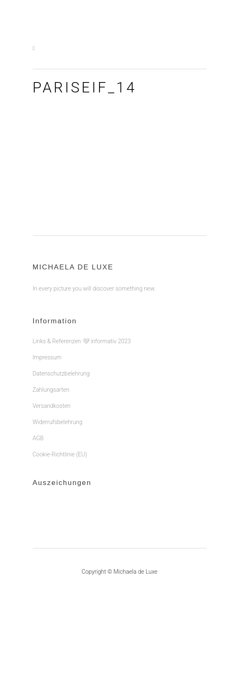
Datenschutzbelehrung (61, 373)
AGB (38, 438)
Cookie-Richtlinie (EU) (60, 454)
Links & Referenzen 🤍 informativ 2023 (82, 341)
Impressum (47, 357)
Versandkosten (52, 405)
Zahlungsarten (51, 389)
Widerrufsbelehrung (57, 422)
